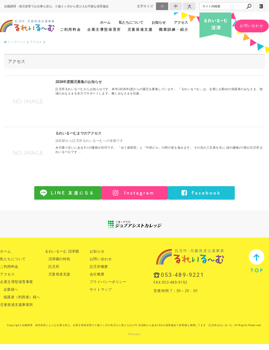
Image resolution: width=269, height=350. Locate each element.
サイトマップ (101, 289)
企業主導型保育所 (104, 29)
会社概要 (97, 274)
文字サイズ (145, 6)
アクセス (181, 22)
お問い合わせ (251, 26)
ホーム (105, 22)
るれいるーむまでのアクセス (78, 133)
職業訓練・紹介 (174, 29)
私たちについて (131, 22)
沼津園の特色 (59, 259)
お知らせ (159, 22)
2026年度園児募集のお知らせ (78, 81)
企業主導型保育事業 (16, 282)
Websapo (134, 334)
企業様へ (11, 289)
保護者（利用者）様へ (22, 297)
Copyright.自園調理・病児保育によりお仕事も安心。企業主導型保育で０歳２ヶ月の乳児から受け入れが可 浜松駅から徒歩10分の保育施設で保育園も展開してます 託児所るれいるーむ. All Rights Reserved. (134, 325)
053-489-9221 (182, 275)
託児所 (54, 266)
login (261, 6)
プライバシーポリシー (108, 282)
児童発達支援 (140, 29)
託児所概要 (99, 266)
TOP (256, 260)
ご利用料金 (70, 29)
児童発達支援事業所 (16, 304)
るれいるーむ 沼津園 (62, 251)
